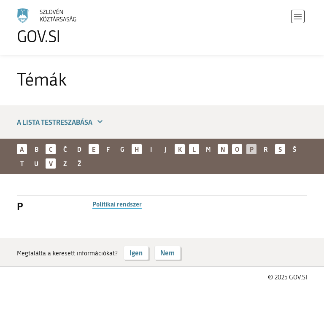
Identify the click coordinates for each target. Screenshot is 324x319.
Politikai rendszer (117, 204)
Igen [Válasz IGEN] (136, 252)
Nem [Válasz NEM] (167, 252)
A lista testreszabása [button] (61, 122)
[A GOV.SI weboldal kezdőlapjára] (59, 26)
